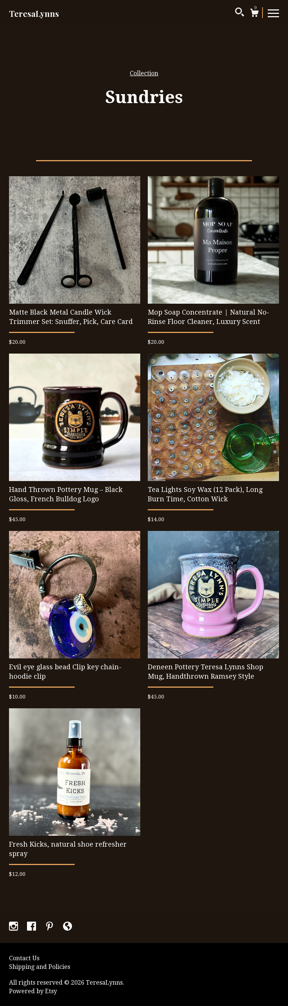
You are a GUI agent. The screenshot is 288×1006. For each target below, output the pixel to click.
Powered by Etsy (33, 991)
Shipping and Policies (39, 966)
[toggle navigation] (273, 12)
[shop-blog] (67, 927)
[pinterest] (50, 927)
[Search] (239, 13)
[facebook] (32, 927)
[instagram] (14, 927)
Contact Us (24, 958)
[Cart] (254, 13)
